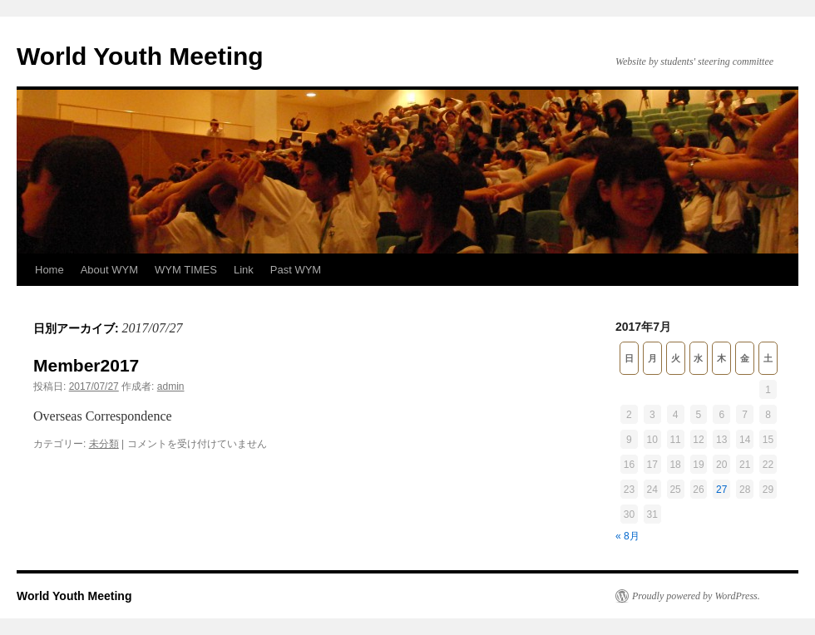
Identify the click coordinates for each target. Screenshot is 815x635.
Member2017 (86, 365)
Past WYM (295, 269)
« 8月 (627, 536)
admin (171, 386)
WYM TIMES (186, 269)
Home (49, 269)
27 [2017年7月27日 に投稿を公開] (721, 489)
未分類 (104, 444)
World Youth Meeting (140, 56)
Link (244, 269)
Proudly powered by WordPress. (696, 596)
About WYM (109, 269)
